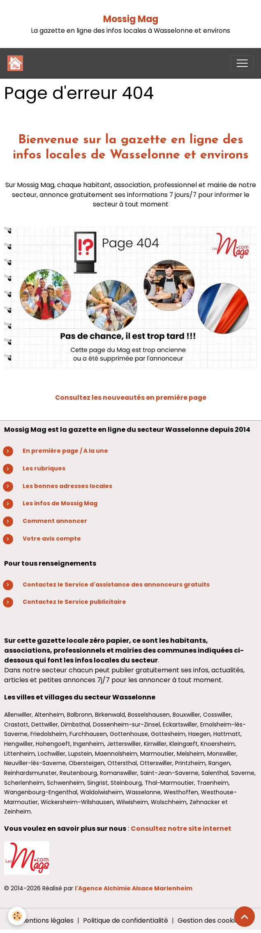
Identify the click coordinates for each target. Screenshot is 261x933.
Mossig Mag (130, 19)
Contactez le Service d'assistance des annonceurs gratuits (116, 584)
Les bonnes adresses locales (67, 486)
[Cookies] (17, 916)
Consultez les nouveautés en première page (130, 397)
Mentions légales (46, 920)
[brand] (17, 63)
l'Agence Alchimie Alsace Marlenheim (133, 888)
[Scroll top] (244, 916)
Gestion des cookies (210, 920)
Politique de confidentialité (125, 920)
